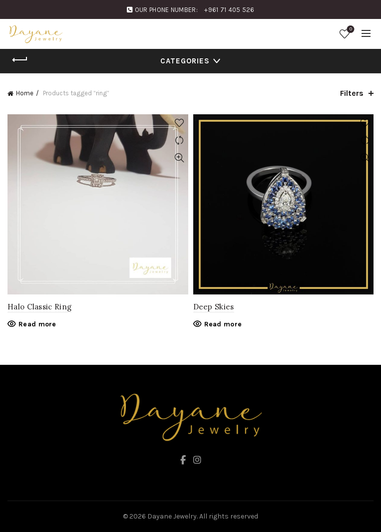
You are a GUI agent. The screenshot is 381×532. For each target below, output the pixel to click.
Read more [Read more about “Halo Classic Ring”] (37, 324)
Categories (185, 60)
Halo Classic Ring (39, 306)
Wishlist (350, 29)
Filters (352, 93)
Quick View (179, 158)
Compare (179, 140)
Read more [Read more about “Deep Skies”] (223, 324)
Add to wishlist (179, 123)
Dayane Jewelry (172, 516)
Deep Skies (213, 306)
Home (24, 93)
